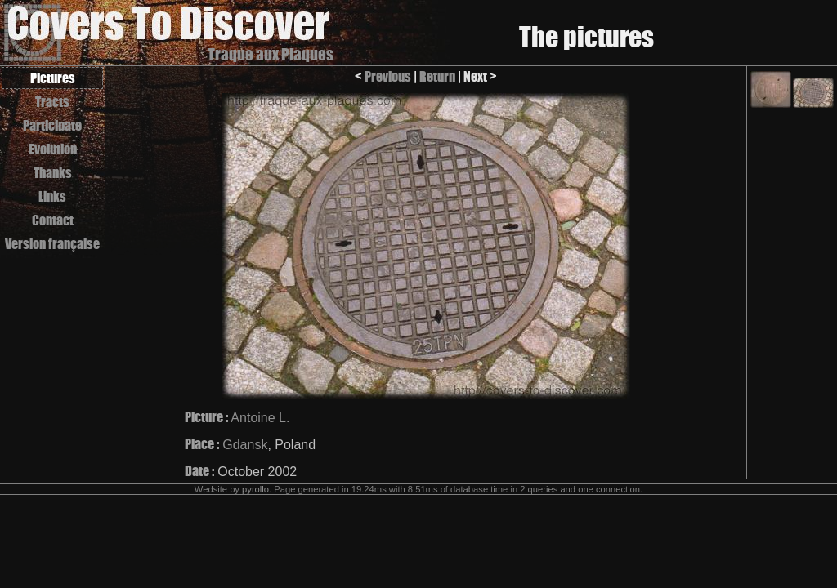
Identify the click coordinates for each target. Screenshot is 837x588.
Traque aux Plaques (270, 54)
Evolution (53, 149)
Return (437, 76)
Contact (53, 220)
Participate (52, 125)
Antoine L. (260, 418)
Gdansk (244, 445)
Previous (388, 76)
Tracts (52, 101)
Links (52, 196)
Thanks (53, 173)
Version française (52, 244)
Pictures (52, 78)
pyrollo (255, 489)
